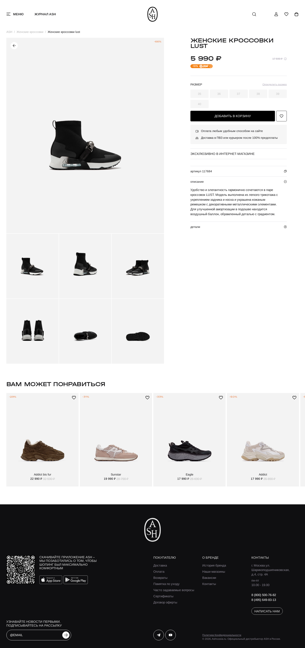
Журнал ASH (45, 14)
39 (277, 93)
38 (258, 93)
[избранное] (286, 14)
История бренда (214, 565)
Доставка (160, 565)
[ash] (152, 14)
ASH (9, 32)
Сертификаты (163, 596)
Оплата (158, 571)
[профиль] (276, 14)
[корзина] (296, 14)
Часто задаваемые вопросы (173, 590)
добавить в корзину (233, 116)
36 (219, 93)
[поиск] (254, 14)
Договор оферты (165, 602)
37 (238, 93)
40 (199, 104)
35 (199, 93)
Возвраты (160, 577)
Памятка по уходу (166, 584)
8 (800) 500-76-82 (263, 595)
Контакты (209, 584)
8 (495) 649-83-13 (263, 600)
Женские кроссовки (30, 32)
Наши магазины (213, 571)
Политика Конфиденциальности (221, 635)
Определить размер (274, 84)
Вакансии (209, 577)
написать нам (267, 611)
